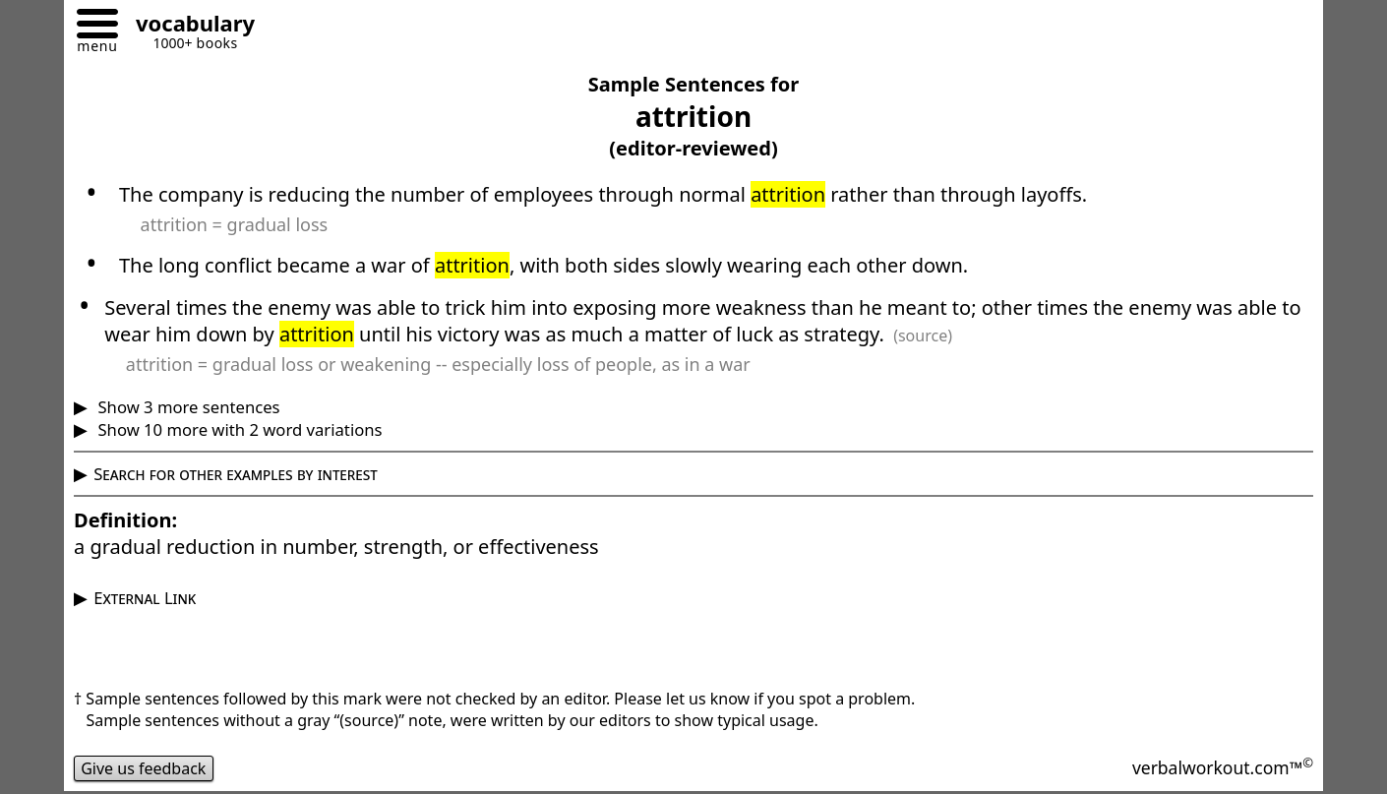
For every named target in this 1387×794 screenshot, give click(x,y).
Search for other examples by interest (235, 473)
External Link (144, 597)
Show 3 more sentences (186, 407)
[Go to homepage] (188, 26)
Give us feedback (144, 768)
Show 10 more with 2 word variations (237, 429)
